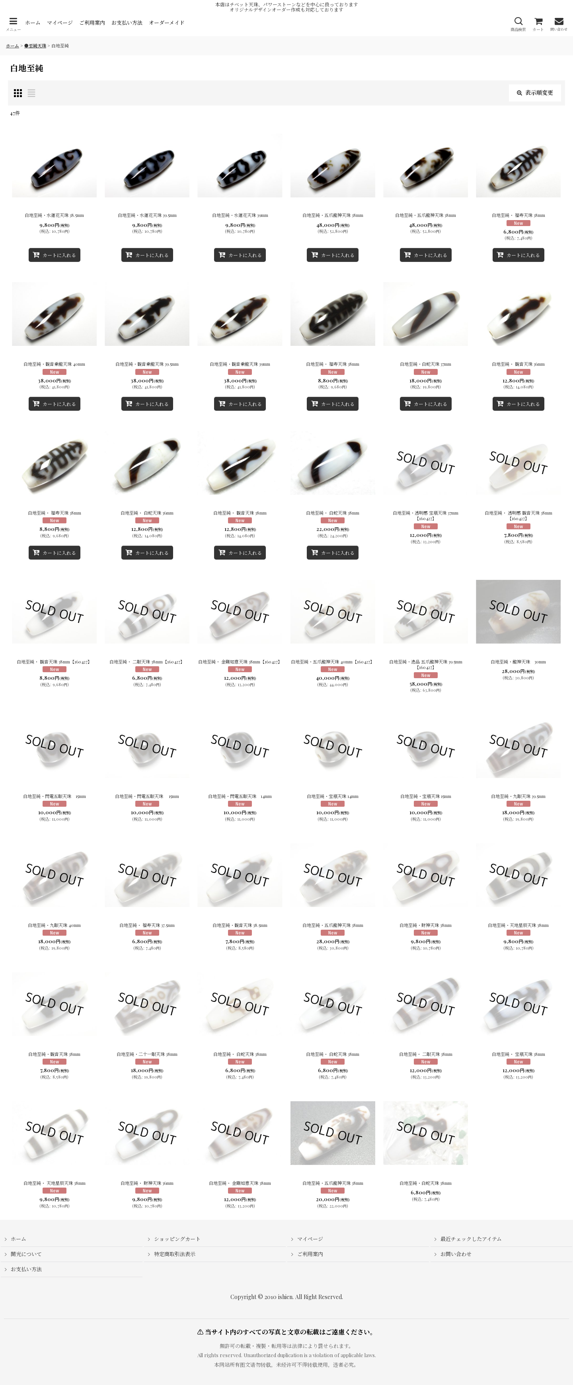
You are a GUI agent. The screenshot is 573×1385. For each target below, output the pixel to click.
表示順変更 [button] (535, 92)
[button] (13, 24)
